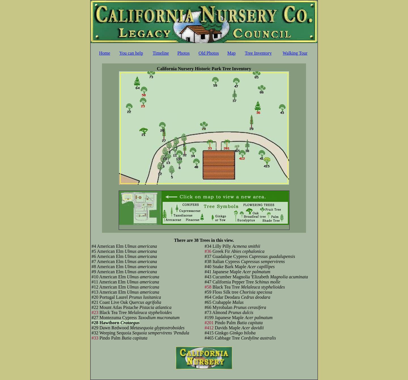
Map (231, 53)
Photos (183, 53)
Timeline (161, 53)
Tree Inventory (258, 53)
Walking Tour (295, 53)
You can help (131, 53)
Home (104, 53)
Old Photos (209, 53)
